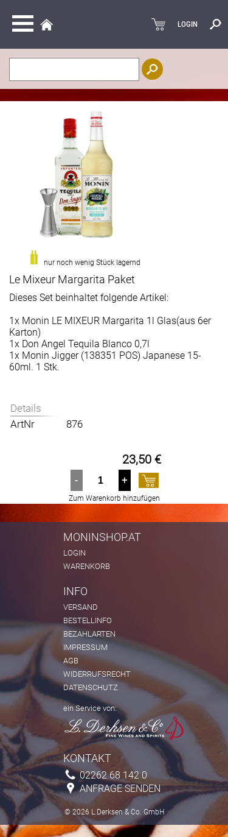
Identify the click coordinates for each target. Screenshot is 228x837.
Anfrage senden (120, 788)
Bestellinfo (87, 620)
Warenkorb (86, 566)
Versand (80, 607)
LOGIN (188, 24)
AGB (70, 660)
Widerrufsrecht (97, 674)
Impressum (85, 647)
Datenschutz (90, 687)
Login (74, 552)
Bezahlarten (89, 633)
